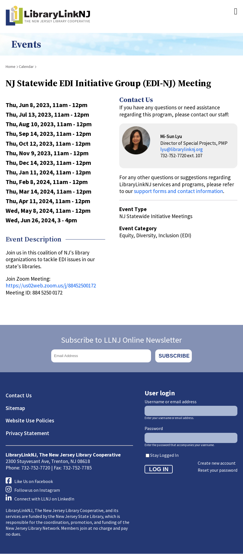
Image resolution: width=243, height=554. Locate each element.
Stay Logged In (164, 455)
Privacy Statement (27, 433)
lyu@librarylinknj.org (181, 149)
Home (10, 66)
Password (154, 428)
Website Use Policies (30, 420)
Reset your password (217, 470)
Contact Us (19, 395)
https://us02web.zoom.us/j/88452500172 (51, 285)
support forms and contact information (178, 191)
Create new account (217, 463)
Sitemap (15, 407)
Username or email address (171, 401)
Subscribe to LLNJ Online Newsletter (121, 340)
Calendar (26, 66)
